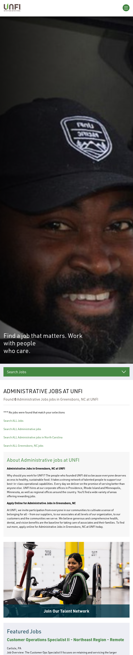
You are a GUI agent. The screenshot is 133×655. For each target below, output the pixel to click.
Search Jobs (16, 372)
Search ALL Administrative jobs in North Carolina (32, 437)
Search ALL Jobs (13, 420)
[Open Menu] (126, 7)
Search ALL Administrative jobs (22, 429)
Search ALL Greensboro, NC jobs (23, 445)
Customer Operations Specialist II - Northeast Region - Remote (65, 639)
